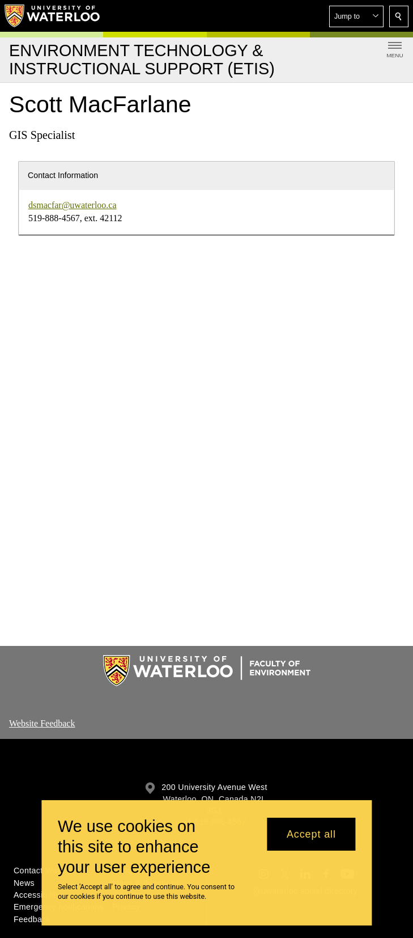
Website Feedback (42, 723)
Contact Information (63, 175)
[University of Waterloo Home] (53, 16)
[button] (356, 16)
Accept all (311, 834)
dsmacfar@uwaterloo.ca (72, 205)
